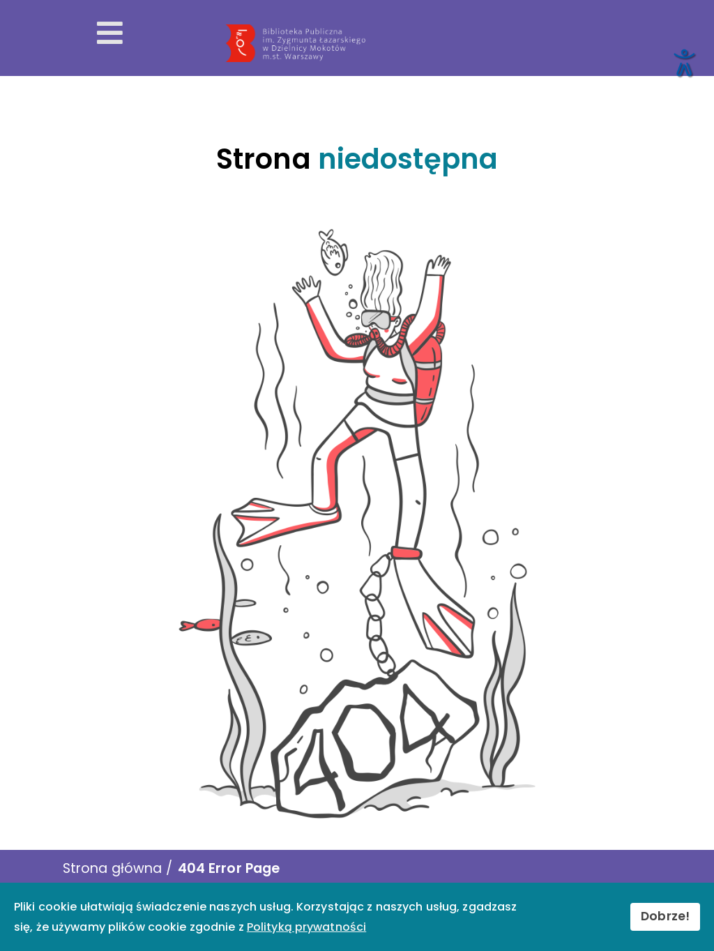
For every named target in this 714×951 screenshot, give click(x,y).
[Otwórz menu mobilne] (110, 33)
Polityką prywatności (306, 927)
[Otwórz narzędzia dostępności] (683, 62)
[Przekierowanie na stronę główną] (462, 43)
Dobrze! (665, 916)
